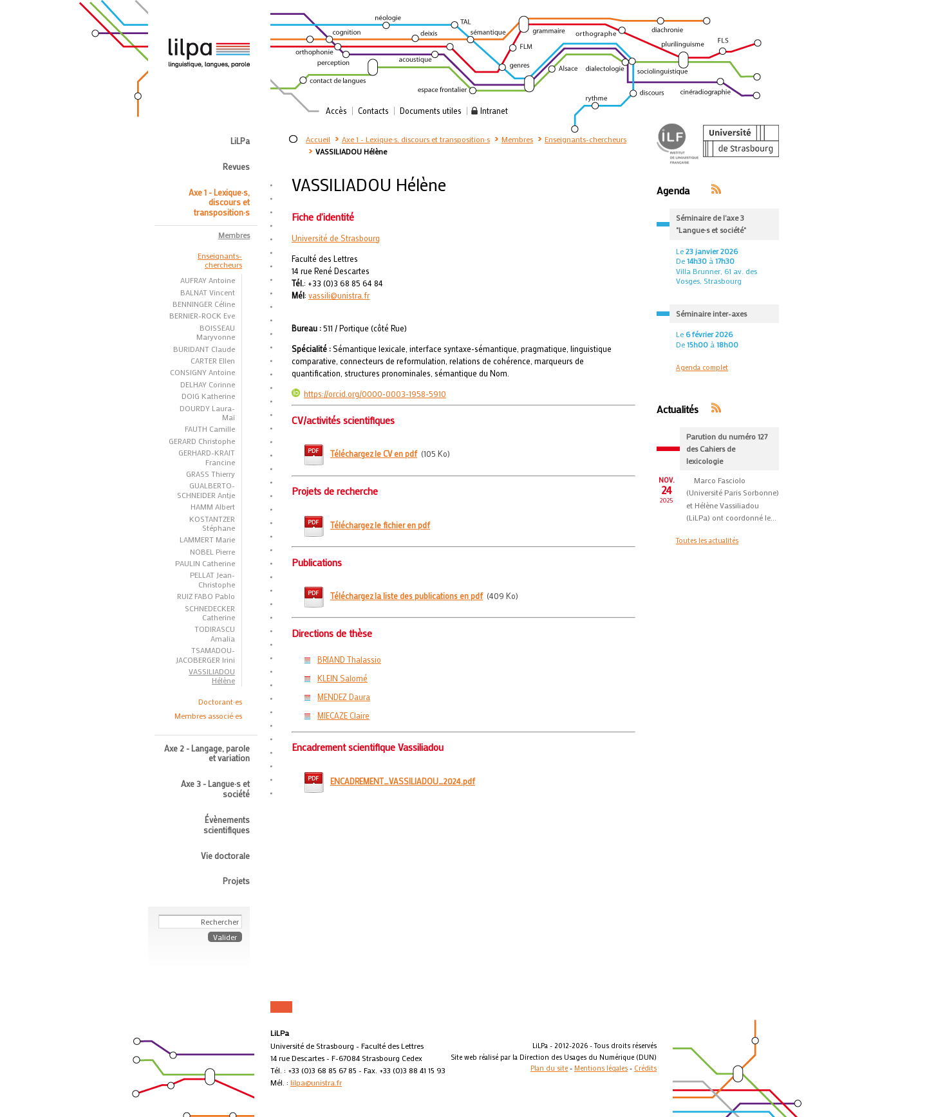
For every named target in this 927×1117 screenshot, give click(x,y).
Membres (517, 139)
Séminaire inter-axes (711, 313)
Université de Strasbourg (336, 238)
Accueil (318, 139)
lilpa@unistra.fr (316, 1082)
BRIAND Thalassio (349, 659)
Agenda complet (702, 367)
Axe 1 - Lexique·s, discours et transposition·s (416, 139)
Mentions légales (601, 1068)
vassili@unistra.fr (339, 295)
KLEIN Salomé (342, 678)
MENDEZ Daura (343, 697)
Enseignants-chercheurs (585, 139)
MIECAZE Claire (343, 715)
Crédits (645, 1068)
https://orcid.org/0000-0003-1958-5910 (369, 394)
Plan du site (549, 1068)
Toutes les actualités (707, 540)
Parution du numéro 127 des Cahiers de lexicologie (726, 448)
